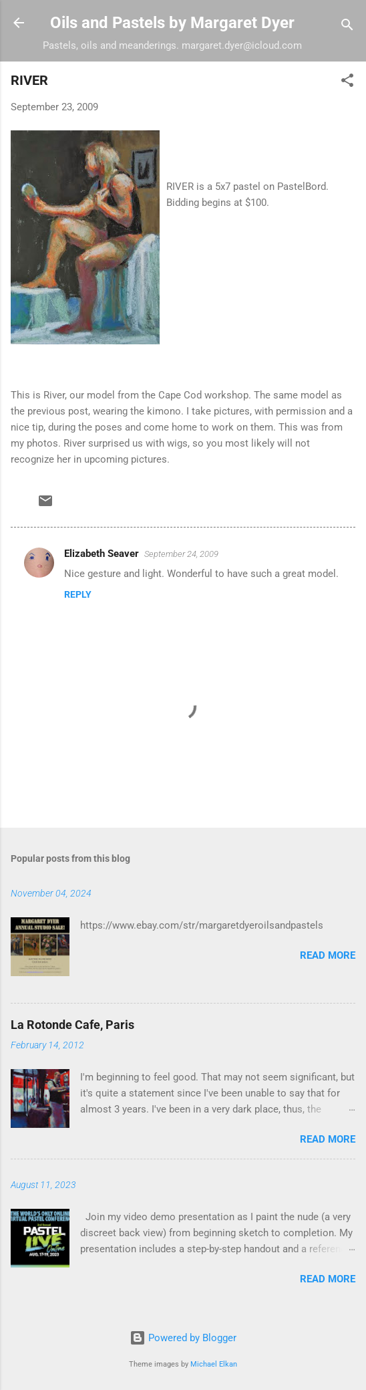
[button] (347, 82)
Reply (78, 594)
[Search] (347, 27)
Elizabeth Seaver (101, 554)
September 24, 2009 (181, 554)
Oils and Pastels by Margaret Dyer (172, 22)
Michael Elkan (213, 1364)
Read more (327, 955)
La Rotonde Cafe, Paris (72, 1025)
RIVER (29, 80)
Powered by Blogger (183, 1338)
